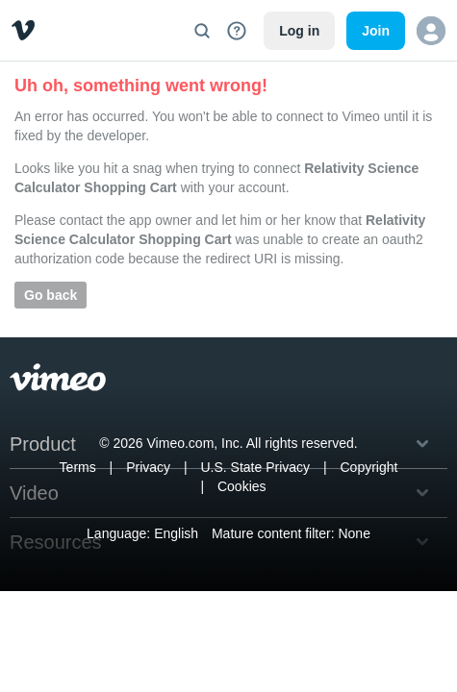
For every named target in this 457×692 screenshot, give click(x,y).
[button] (431, 30)
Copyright (368, 467)
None (353, 533)
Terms (78, 467)
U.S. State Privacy (255, 467)
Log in (299, 30)
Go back (50, 295)
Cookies (242, 486)
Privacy (148, 467)
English (176, 533)
